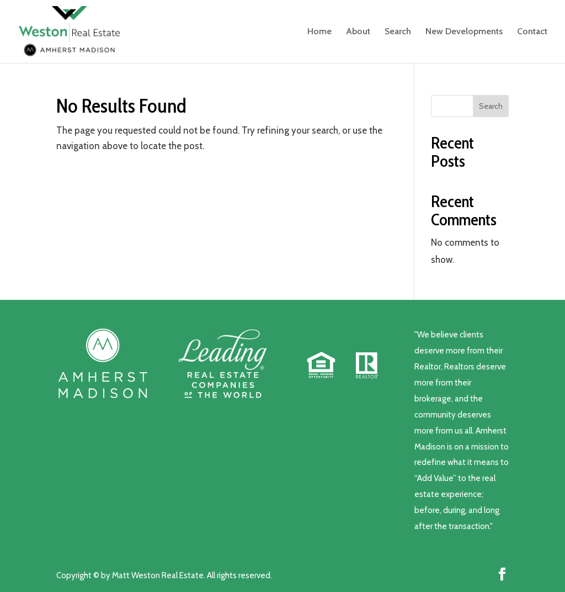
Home (319, 32)
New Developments (464, 32)
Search (398, 32)
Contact (532, 32)
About (358, 32)
